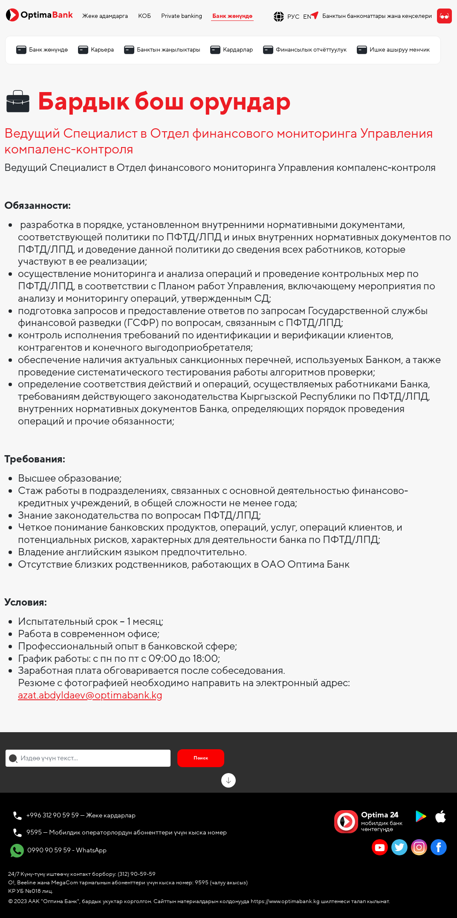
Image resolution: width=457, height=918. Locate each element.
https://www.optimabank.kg (285, 901)
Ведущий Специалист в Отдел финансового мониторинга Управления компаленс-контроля (218, 142)
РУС (293, 17)
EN (307, 17)
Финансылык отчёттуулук (311, 50)
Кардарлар (238, 50)
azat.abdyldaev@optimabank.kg (90, 695)
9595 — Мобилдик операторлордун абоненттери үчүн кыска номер (126, 832)
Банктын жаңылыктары (168, 50)
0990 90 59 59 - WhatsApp (58, 850)
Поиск (201, 758)
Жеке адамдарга (105, 16)
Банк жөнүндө (232, 16)
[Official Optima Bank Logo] (39, 14)
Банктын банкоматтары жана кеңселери (377, 16)
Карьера (102, 50)
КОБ (144, 16)
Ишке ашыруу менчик (400, 50)
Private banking (181, 16)
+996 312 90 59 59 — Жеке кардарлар (81, 815)
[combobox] (88, 758)
